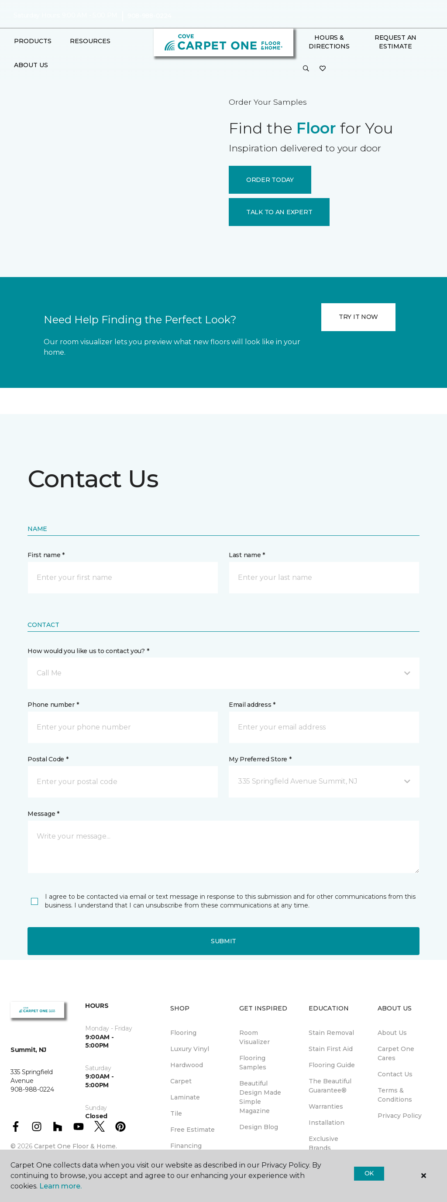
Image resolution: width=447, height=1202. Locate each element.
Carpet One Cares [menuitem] (396, 1053)
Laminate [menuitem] (185, 1097)
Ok (369, 1173)
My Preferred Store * (260, 759)
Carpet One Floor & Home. (75, 1146)
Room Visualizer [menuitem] (254, 1037)
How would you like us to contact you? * (88, 651)
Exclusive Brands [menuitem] (323, 1143)
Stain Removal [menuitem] (331, 1033)
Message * (43, 814)
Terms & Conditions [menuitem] (395, 1094)
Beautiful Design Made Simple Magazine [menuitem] (260, 1097)
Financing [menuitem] (186, 1146)
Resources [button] (90, 41)
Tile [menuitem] (176, 1113)
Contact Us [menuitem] (395, 1074)
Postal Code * (48, 759)
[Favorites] (322, 69)
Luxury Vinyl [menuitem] (189, 1049)
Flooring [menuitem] (183, 1033)
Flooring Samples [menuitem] (252, 1062)
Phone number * (53, 705)
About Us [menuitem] (392, 1033)
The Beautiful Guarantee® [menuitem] (330, 1085)
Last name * (247, 555)
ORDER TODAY (270, 180)
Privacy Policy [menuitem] (400, 1116)
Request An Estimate (395, 42)
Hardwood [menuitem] (186, 1065)
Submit (223, 941)
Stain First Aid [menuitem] (331, 1049)
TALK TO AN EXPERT (279, 212)
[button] (306, 69)
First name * (46, 555)
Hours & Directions (329, 42)
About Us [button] (31, 65)
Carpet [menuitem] (181, 1081)
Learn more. (60, 1186)
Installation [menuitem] (326, 1123)
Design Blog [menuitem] (258, 1127)
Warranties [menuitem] (326, 1106)
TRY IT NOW (358, 317)
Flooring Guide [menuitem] (332, 1065)
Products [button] (33, 41)
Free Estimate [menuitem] (192, 1130)
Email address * (252, 705)
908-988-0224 (149, 16)
